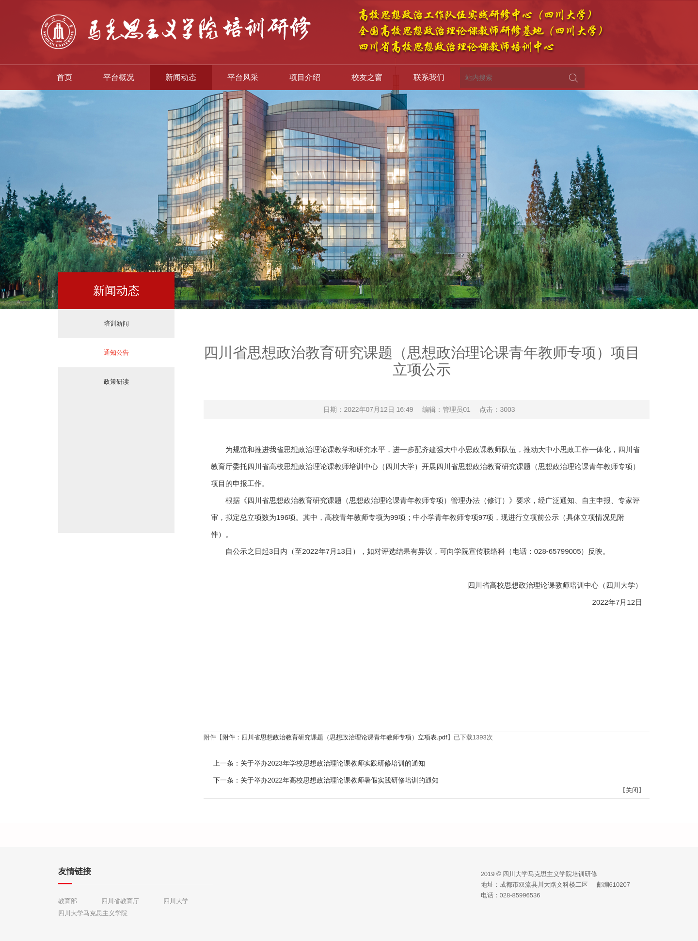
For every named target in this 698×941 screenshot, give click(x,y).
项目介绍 (304, 77)
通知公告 (116, 352)
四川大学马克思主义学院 (92, 913)
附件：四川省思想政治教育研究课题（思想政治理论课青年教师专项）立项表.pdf (334, 737)
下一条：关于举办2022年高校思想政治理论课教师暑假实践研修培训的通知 (326, 780)
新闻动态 (180, 77)
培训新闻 (116, 323)
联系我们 (428, 77)
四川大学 (176, 901)
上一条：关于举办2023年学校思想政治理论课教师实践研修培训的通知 (319, 763)
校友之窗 (366, 77)
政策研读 (116, 381)
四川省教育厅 (120, 901)
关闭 (632, 790)
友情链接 (74, 871)
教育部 (67, 901)
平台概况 (118, 77)
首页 (64, 77)
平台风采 (242, 77)
